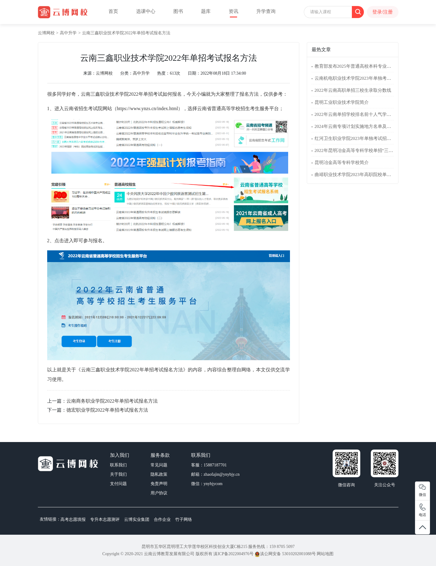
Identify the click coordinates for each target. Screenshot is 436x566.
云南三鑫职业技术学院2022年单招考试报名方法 (126, 33)
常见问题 (159, 465)
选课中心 (145, 11)
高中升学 (68, 33)
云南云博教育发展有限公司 (169, 554)
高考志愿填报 (73, 519)
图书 (178, 11)
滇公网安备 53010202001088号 (285, 554)
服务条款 (160, 455)
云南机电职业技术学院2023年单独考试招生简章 (362, 78)
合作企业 (162, 519)
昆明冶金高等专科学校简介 (342, 162)
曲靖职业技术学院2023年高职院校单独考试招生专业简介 (371, 174)
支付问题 (118, 483)
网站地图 (325, 554)
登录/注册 (382, 11)
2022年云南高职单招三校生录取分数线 (353, 90)
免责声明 (159, 483)
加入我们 (119, 455)
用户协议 (159, 493)
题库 (206, 11)
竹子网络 (183, 519)
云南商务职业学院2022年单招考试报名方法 (112, 401)
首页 (113, 11)
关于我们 (118, 474)
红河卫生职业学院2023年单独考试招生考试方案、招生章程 (373, 138)
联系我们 (118, 465)
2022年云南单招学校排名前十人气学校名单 (357, 114)
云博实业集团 (136, 519)
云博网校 (46, 33)
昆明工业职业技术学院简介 (342, 102)
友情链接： (50, 519)
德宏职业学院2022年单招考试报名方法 (107, 410)
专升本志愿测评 (105, 519)
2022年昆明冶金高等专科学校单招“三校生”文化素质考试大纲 (375, 150)
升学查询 (266, 11)
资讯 (233, 11)
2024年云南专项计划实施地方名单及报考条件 (360, 126)
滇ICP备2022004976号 (233, 554)
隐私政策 (159, 474)
